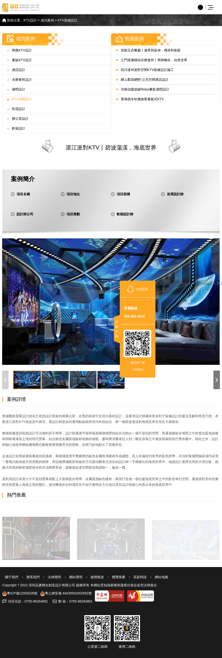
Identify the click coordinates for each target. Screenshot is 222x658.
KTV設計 (30, 20)
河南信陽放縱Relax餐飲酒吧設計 (145, 89)
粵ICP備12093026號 (19, 593)
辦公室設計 (20, 119)
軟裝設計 (18, 128)
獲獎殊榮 (111, 577)
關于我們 (8, 577)
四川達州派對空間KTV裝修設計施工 (147, 70)
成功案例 (47, 20)
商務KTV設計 (22, 50)
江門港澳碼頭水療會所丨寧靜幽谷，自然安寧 (154, 60)
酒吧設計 (18, 89)
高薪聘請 (131, 577)
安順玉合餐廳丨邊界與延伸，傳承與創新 (151, 50)
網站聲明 (70, 577)
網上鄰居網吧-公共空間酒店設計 (145, 79)
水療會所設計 (22, 79)
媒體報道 (90, 577)
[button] (216, 380)
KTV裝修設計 (67, 20)
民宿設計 (18, 109)
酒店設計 (18, 70)
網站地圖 (152, 577)
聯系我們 (29, 577)
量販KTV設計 (22, 60)
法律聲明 (49, 577)
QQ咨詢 (142, 289)
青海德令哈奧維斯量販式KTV (142, 99)
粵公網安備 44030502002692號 (66, 593)
